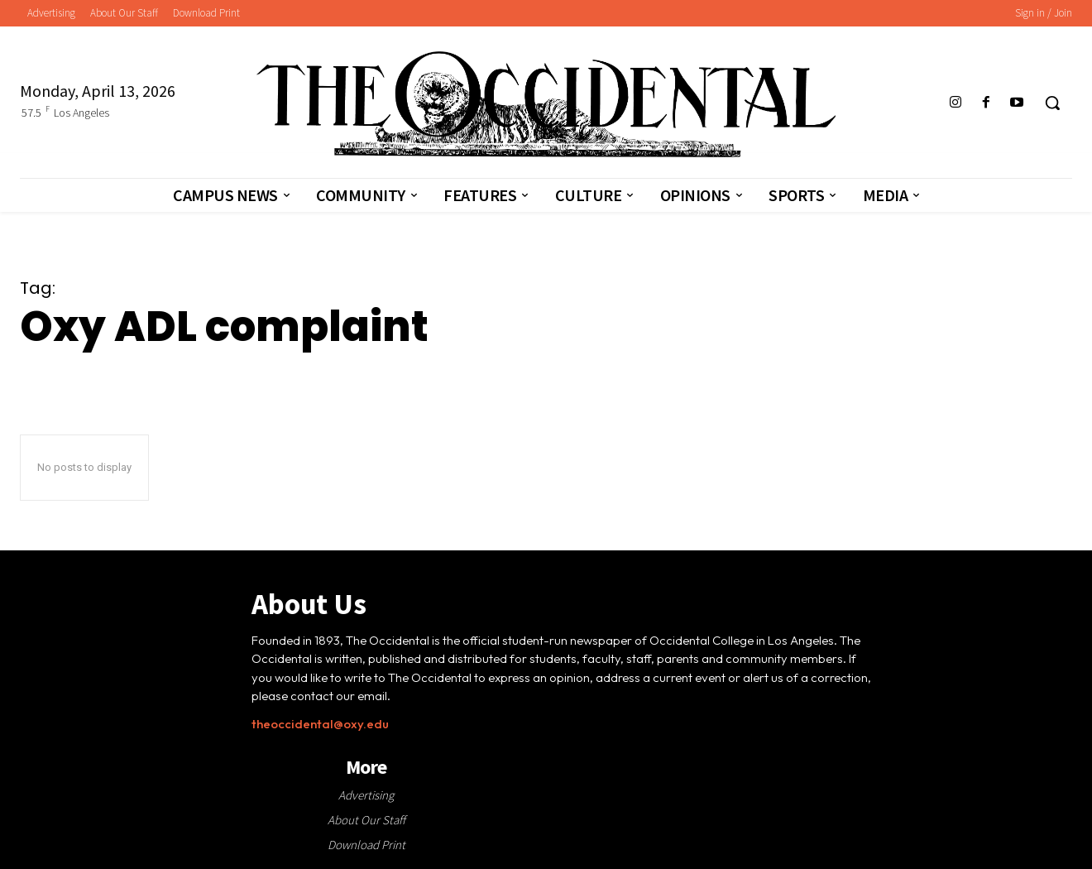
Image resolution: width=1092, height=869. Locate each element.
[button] (1052, 102)
